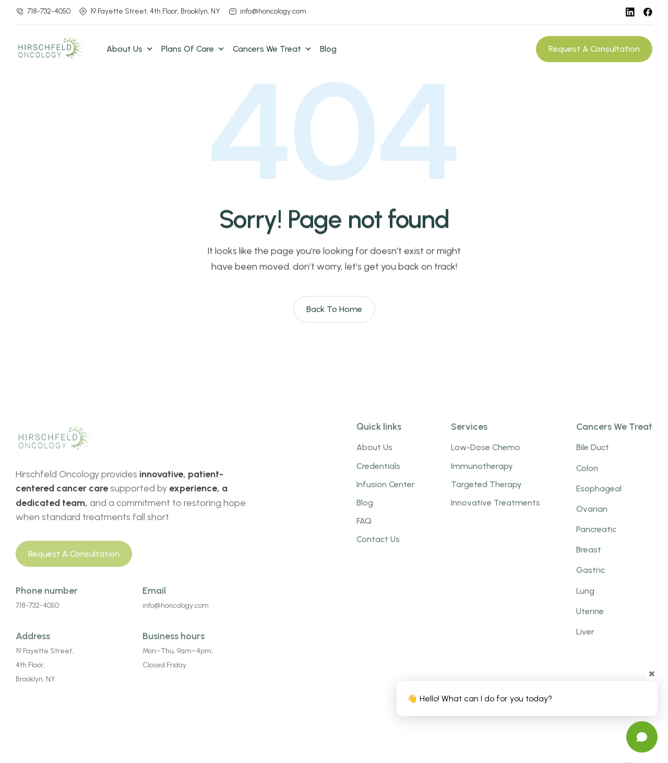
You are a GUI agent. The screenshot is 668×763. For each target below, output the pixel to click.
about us (374, 459)
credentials (378, 477)
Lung (585, 602)
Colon (587, 479)
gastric (590, 581)
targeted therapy (486, 495)
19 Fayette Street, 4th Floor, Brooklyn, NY (155, 11)
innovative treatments (495, 514)
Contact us (378, 551)
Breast (588, 561)
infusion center (385, 495)
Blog (328, 49)
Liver (585, 643)
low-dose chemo (485, 459)
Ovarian (591, 520)
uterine (590, 622)
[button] (129, 49)
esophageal (599, 499)
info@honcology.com (273, 11)
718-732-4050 (48, 11)
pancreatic (596, 541)
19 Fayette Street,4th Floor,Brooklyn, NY (45, 676)
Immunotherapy (482, 477)
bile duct (592, 459)
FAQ (364, 532)
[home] (55, 49)
